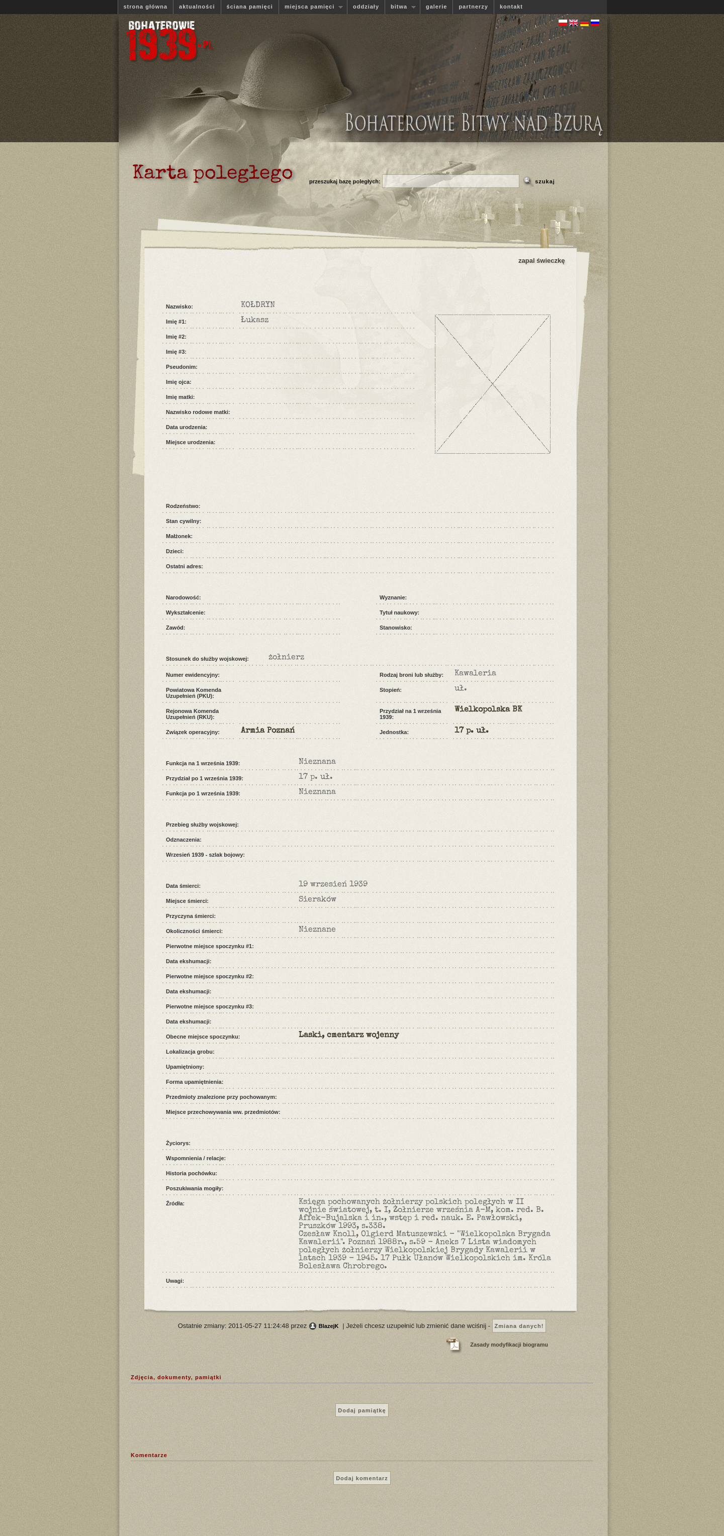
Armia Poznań (268, 731)
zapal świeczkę (541, 260)
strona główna (146, 7)
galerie (436, 7)
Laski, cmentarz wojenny (349, 1036)
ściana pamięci (250, 7)
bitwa (400, 7)
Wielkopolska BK (488, 710)
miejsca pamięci (311, 7)
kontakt (511, 7)
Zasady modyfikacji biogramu (509, 1345)
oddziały (366, 7)
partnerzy (473, 7)
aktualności (197, 7)
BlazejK (329, 1326)
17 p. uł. (472, 731)
